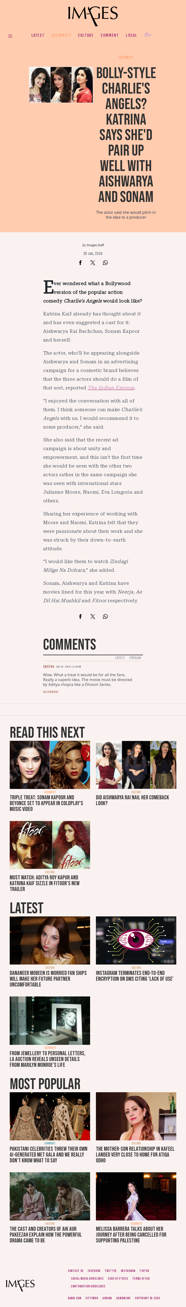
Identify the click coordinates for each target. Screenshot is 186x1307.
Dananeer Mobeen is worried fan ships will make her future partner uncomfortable (48, 979)
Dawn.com (74, 1298)
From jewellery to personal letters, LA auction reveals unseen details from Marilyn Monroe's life (47, 1059)
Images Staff (95, 245)
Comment (110, 35)
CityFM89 (91, 1298)
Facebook (94, 1271)
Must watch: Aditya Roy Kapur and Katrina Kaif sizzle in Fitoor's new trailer (44, 883)
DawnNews (123, 1298)
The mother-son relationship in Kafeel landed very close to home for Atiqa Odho (135, 1154)
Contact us (76, 1271)
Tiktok (144, 1271)
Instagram (128, 1271)
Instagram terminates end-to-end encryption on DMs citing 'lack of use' (135, 976)
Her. (148, 35)
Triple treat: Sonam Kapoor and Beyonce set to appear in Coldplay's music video (46, 803)
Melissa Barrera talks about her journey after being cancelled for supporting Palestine (131, 1234)
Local (131, 35)
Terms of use (141, 1279)
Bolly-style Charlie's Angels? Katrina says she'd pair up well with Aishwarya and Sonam (126, 135)
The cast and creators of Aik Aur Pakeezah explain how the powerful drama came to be (46, 1234)
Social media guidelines (87, 1279)
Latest (38, 35)
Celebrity (61, 35)
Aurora (107, 1298)
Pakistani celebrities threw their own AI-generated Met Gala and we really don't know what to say (48, 1154)
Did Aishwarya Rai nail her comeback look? (132, 800)
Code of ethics (118, 1279)
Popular (135, 658)
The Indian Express (111, 388)
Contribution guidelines (88, 1286)
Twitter (110, 1271)
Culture (85, 35)
